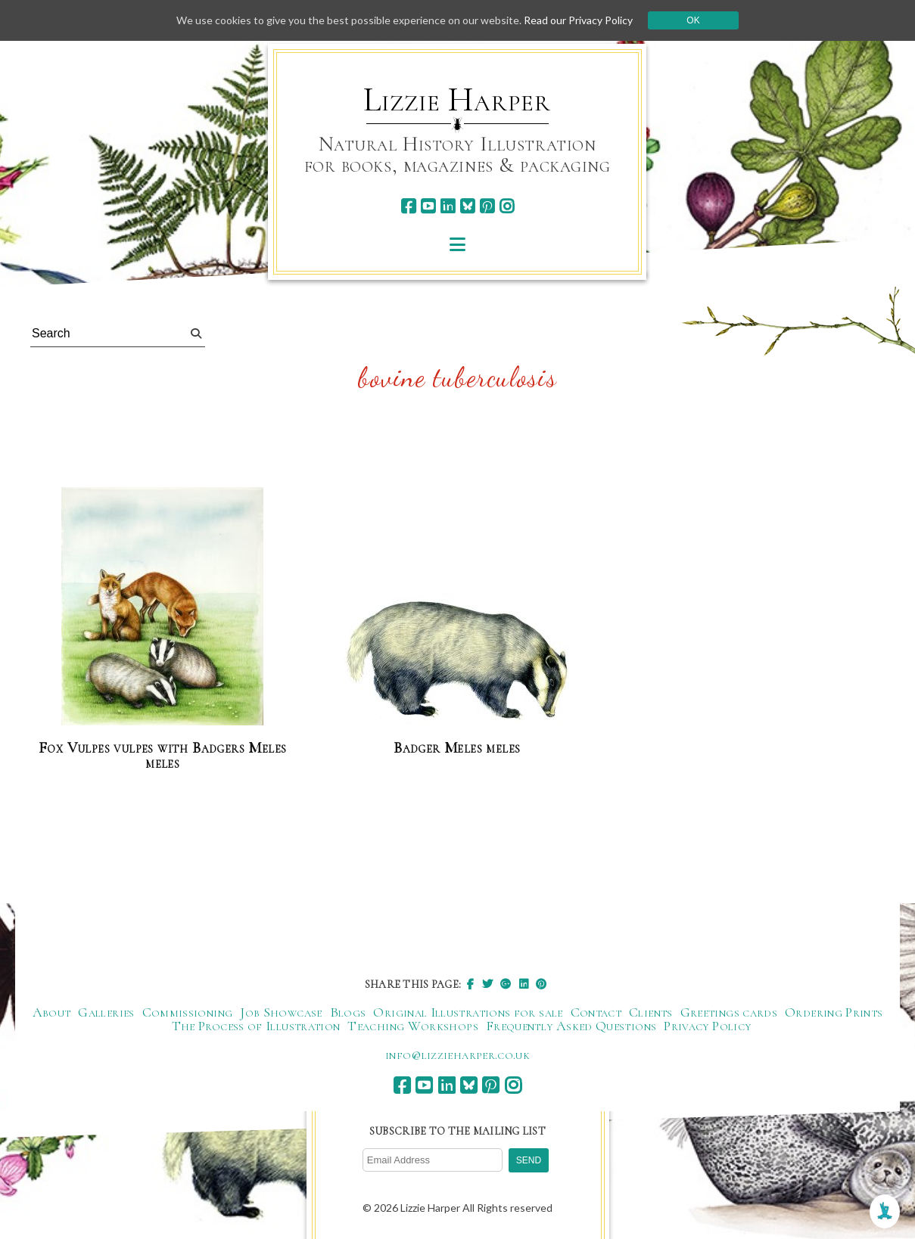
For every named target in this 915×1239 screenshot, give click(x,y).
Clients (651, 1012)
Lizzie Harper (456, 99)
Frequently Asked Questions (571, 1025)
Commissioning (187, 1012)
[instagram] (507, 206)
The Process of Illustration (256, 1025)
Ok (692, 20)
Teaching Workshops (412, 1025)
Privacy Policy (707, 1025)
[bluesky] (467, 206)
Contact (596, 1012)
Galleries (106, 1012)
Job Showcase (281, 1012)
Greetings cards (728, 1012)
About (52, 1012)
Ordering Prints (833, 1012)
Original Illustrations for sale (467, 1012)
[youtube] (428, 206)
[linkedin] (447, 206)
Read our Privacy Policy (578, 20)
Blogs (348, 1012)
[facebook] (408, 206)
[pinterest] (487, 206)
